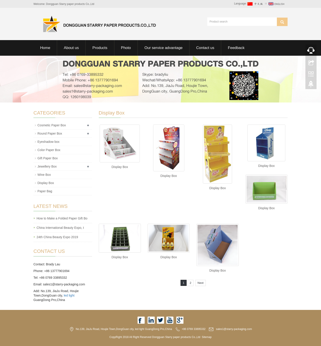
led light (69, 295)
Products (99, 48)
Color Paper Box (48, 150)
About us (71, 48)
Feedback (236, 48)
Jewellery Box (47, 166)
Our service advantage (163, 48)
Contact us (205, 48)
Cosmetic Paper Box (51, 125)
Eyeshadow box (48, 141)
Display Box (119, 167)
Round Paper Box (49, 133)
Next (201, 283)
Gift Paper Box (47, 158)
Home (45, 48)
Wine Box (44, 174)
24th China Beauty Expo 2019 (57, 237)
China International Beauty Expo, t (60, 227)
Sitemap (207, 337)
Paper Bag (44, 191)
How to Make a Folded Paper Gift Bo (62, 218)
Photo (126, 48)
